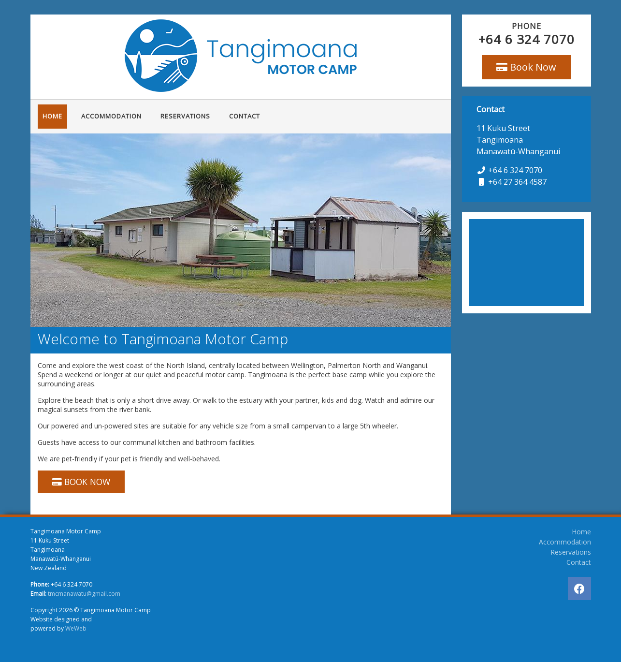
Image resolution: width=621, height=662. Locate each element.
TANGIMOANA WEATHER (526, 262)
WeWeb (76, 628)
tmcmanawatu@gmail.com (84, 593)
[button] (39, 230)
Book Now (526, 67)
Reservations (185, 116)
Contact (244, 116)
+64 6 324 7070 (526, 39)
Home (52, 116)
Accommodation (111, 116)
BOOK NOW (81, 481)
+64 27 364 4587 (517, 182)
